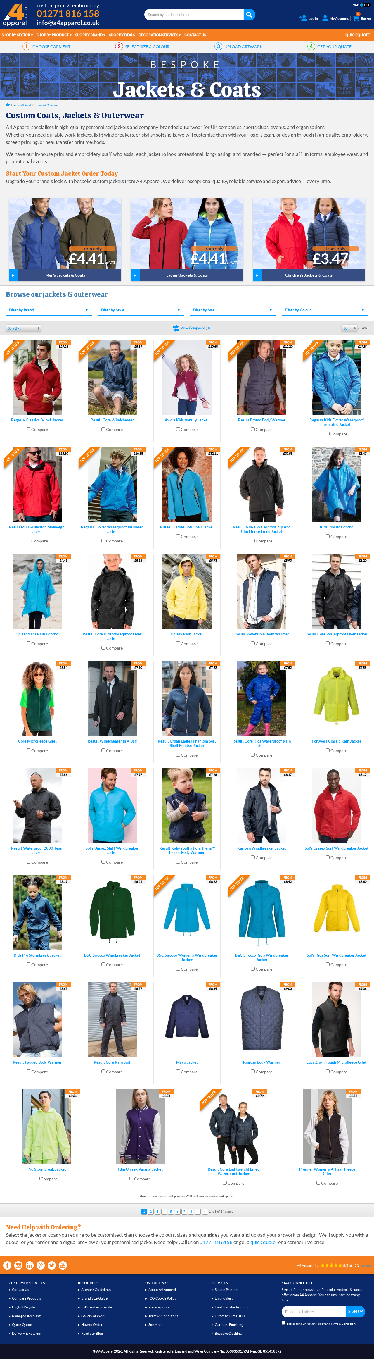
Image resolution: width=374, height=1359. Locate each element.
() (195, 328)
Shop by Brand (89, 35)
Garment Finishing (229, 1325)
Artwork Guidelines (96, 1289)
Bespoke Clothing (228, 1333)
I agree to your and (319, 1323)
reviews (365, 1265)
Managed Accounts (26, 1316)
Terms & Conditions (163, 1316)
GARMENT (51, 46)
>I (205, 1211)
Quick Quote (357, 35)
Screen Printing (226, 1289)
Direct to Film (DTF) (230, 1316)
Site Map (155, 1325)
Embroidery (224, 1298)
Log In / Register (24, 1307)
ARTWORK (243, 46)
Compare (39, 429)
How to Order (92, 1325)
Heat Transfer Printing (231, 1307)
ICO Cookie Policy (162, 1298)
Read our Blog (92, 1333)
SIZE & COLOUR (147, 46)
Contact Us (195, 35)
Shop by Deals (122, 35)
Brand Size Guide (94, 1298)
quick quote (263, 1242)
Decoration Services (158, 35)
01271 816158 (216, 1242)
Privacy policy (159, 1307)
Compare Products (26, 1298)
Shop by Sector (16, 35)
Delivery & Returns (26, 1333)
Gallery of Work (93, 1316)
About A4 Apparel (162, 1289)
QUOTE (334, 46)
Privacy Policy (315, 1323)
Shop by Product (53, 35)
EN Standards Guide (96, 1307)
